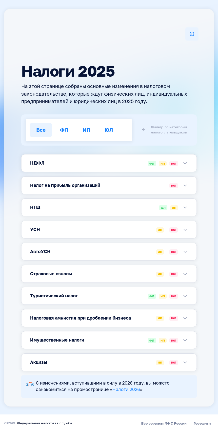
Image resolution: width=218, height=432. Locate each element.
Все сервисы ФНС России (164, 423)
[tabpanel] (109, 163)
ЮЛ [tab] (108, 130)
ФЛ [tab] (64, 130)
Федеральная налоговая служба (44, 423)
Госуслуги (202, 423)
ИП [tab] (86, 130)
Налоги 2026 (126, 390)
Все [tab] (41, 130)
